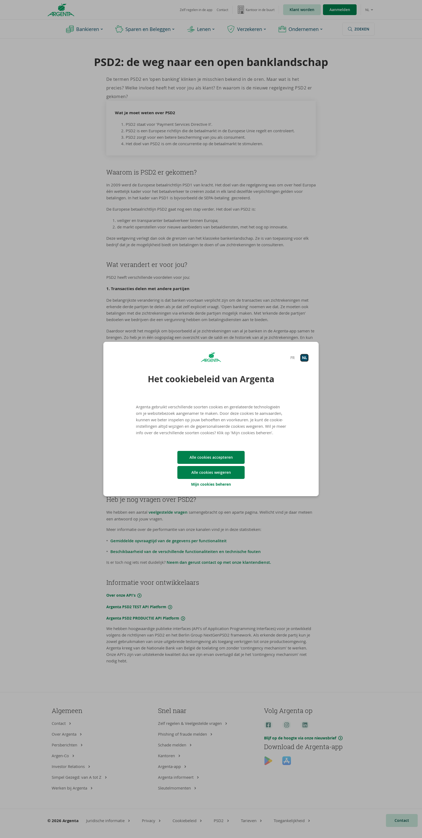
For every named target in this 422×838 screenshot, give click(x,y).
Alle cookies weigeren (211, 472)
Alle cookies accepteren (211, 457)
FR (292, 357)
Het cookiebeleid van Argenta (211, 379)
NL (304, 357)
